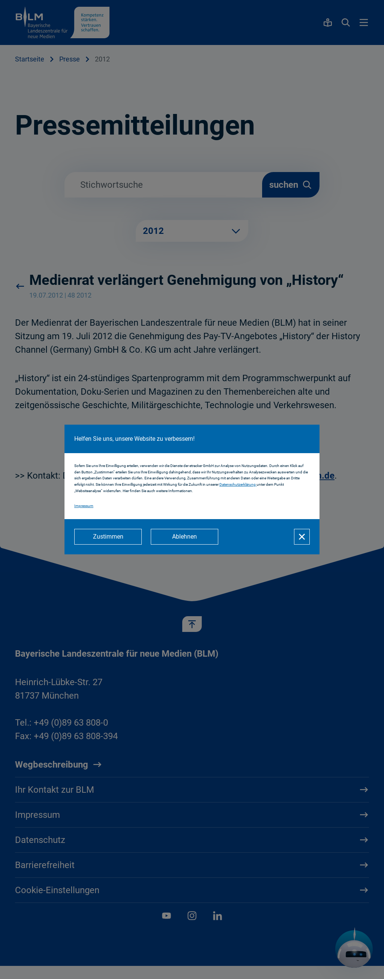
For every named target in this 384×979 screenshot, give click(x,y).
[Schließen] (302, 537)
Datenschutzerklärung (237, 484)
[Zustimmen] (108, 537)
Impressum (83, 505)
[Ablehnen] (184, 537)
